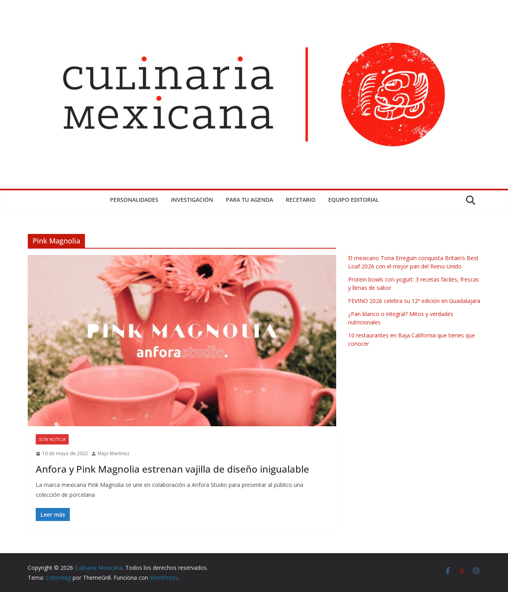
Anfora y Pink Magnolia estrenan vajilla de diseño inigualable (172, 468)
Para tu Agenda (249, 199)
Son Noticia (52, 439)
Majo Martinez (113, 453)
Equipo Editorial (353, 199)
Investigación (192, 199)
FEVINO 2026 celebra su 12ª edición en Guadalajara (414, 301)
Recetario (301, 199)
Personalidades (134, 199)
